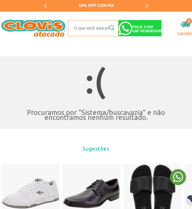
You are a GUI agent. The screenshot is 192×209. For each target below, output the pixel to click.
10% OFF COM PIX (96, 5)
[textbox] (93, 28)
